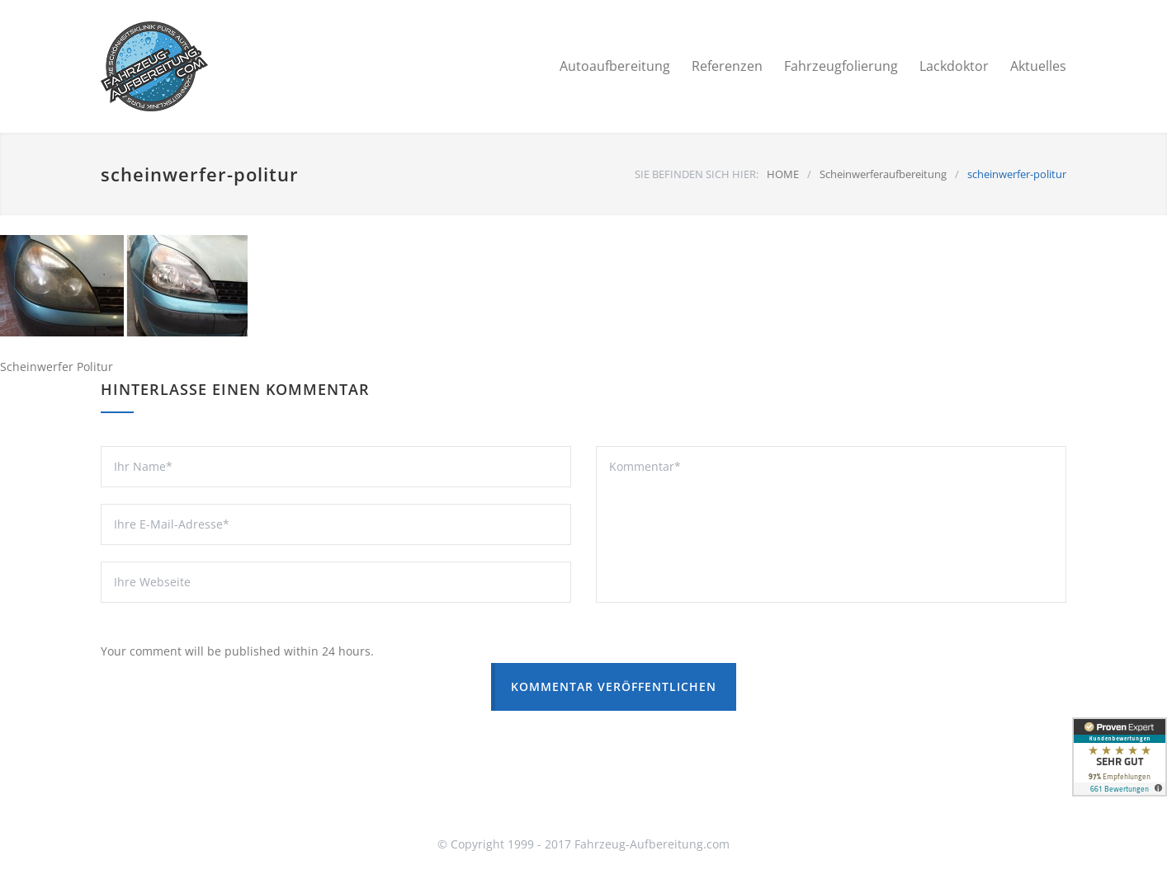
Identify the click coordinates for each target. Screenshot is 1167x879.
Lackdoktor (954, 66)
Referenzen (727, 66)
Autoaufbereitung (615, 66)
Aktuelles (1038, 66)
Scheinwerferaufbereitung (883, 174)
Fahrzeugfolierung (841, 66)
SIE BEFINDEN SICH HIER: (696, 174)
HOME (783, 174)
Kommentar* (831, 524)
